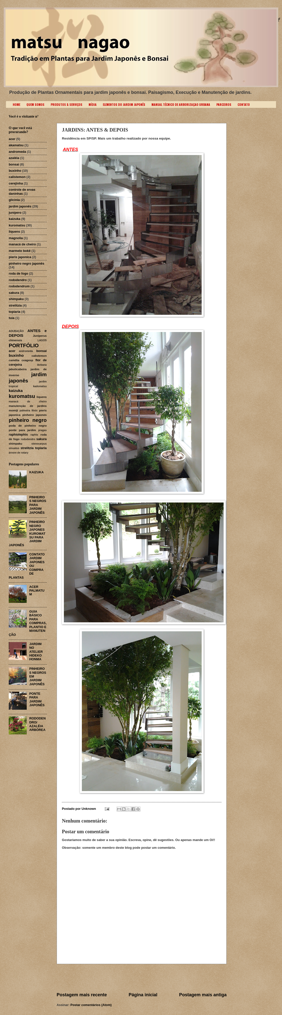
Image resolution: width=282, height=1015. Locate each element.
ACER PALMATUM (36, 590)
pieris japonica (20, 257)
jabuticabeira (17, 369)
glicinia (14, 200)
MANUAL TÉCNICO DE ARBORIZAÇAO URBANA (180, 104)
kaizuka (14, 219)
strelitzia (15, 305)
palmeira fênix (28, 410)
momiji (13, 410)
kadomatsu (40, 386)
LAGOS (42, 340)
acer (12, 139)
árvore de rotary (18, 452)
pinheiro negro (28, 420)
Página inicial (143, 994)
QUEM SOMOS (35, 104)
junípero (15, 212)
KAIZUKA (36, 472)
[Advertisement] (141, 978)
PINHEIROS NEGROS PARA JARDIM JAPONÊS (37, 504)
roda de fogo (18, 273)
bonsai (14, 164)
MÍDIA (93, 104)
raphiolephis (18, 434)
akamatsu (16, 145)
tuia (11, 318)
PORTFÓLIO (24, 345)
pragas (42, 430)
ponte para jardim (22, 430)
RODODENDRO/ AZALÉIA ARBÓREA (37, 724)
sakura (14, 293)
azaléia (14, 158)
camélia (14, 360)
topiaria (14, 312)
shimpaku (16, 299)
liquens (14, 231)
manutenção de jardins (28, 405)
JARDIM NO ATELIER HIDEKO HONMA (36, 651)
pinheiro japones (34, 414)
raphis (34, 434)
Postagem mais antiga (203, 994)
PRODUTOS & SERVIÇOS (66, 104)
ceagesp (27, 360)
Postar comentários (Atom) (91, 1005)
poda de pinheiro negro (28, 425)
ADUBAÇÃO (16, 331)
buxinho (15, 170)
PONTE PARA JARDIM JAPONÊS (37, 699)
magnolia (16, 238)
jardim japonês (20, 206)
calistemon (17, 177)
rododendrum (19, 286)
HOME (16, 104)
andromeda (17, 152)
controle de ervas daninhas (22, 191)
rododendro (18, 280)
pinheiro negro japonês (26, 263)
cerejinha (16, 183)
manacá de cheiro (22, 244)
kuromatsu (17, 225)
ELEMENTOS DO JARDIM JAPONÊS (124, 104)
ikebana (42, 364)
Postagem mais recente (82, 994)
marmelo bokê (19, 251)
